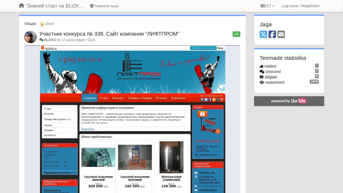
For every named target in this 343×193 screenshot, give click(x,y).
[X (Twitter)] (263, 34)
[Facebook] (272, 34)
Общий (30, 24)
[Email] (281, 34)
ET (267, 6)
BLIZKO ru (52, 40)
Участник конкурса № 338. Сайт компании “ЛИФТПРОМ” (109, 34)
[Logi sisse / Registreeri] (300, 5)
